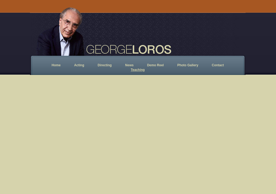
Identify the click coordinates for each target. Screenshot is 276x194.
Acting (79, 65)
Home (56, 65)
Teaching (138, 70)
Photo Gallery (187, 65)
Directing (105, 65)
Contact (218, 65)
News (129, 65)
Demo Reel (155, 65)
